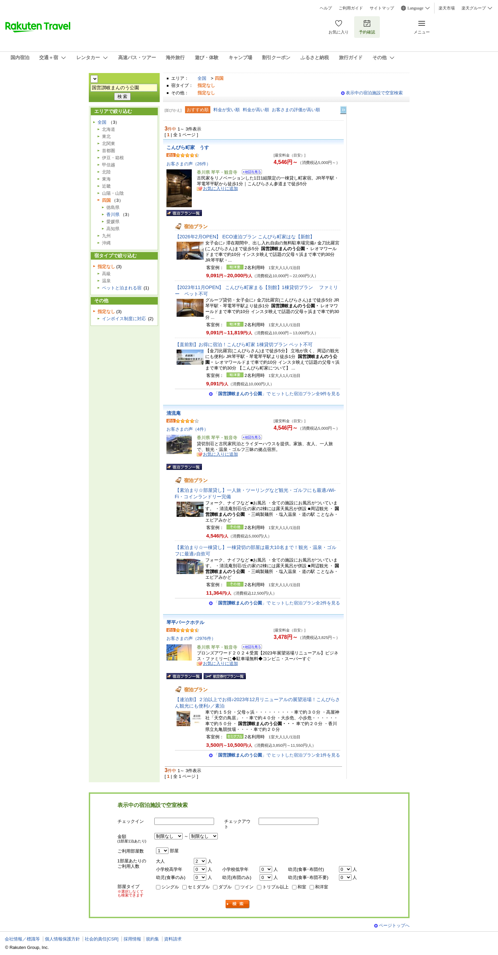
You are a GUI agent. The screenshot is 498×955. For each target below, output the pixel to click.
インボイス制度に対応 (124, 318)
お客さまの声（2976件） (191, 638)
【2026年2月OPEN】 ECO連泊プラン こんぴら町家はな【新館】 (245, 236)
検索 (238, 904)
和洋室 (321, 886)
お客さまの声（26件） (188, 163)
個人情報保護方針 (62, 938)
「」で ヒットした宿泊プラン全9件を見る (277, 393)
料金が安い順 (226, 109)
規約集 (152, 938)
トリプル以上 (275, 886)
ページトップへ (394, 925)
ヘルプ (326, 8)
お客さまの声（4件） (187, 429)
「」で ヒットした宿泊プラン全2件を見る (277, 602)
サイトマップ (382, 8)
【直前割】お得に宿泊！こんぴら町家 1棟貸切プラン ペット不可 (244, 344)
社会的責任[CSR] (102, 938)
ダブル (225, 886)
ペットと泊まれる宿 (121, 287)
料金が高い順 (256, 109)
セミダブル (199, 886)
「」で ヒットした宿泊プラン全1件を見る (277, 755)
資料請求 (173, 938)
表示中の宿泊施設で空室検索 (374, 92)
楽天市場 (447, 8)
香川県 (113, 214)
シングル (170, 886)
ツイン (247, 886)
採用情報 (132, 938)
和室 (301, 886)
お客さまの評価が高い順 (296, 109)
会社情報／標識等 (22, 938)
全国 (202, 78)
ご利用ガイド (351, 8)
